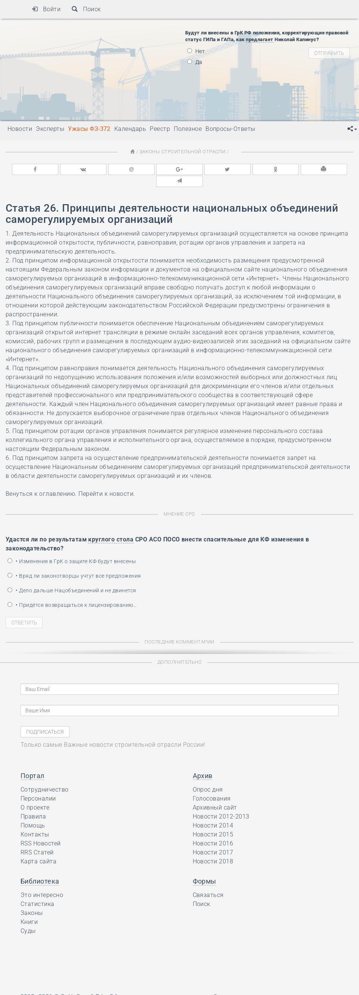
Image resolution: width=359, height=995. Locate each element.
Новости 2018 (213, 849)
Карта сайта (38, 849)
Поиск (86, 9)
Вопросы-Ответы (230, 128)
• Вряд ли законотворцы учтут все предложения (74, 563)
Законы (32, 900)
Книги (29, 909)
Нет (196, 51)
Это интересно (42, 882)
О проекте (35, 795)
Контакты (35, 822)
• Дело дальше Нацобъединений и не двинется (71, 578)
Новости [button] (19, 128)
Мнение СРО (179, 501)
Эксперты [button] (50, 128)
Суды (28, 918)
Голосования (212, 786)
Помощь (33, 813)
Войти (46, 9)
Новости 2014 (213, 813)
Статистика (38, 891)
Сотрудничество (45, 777)
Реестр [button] (160, 128)
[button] (352, 129)
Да (194, 62)
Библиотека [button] (40, 869)
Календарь (130, 128)
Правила (33, 804)
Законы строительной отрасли (182, 151)
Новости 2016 (213, 831)
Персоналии (38, 786)
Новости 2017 (213, 840)
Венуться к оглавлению (40, 481)
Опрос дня (208, 777)
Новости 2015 (213, 822)
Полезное (188, 128)
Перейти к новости (105, 481)
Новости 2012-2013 (221, 804)
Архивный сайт (215, 795)
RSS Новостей (41, 831)
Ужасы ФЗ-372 (89, 128)
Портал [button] (32, 763)
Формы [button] (204, 869)
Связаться (208, 882)
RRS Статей (37, 840)
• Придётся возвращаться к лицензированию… (72, 593)
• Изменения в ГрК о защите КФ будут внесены (71, 549)
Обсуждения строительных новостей (163, 984)
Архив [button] (203, 763)
